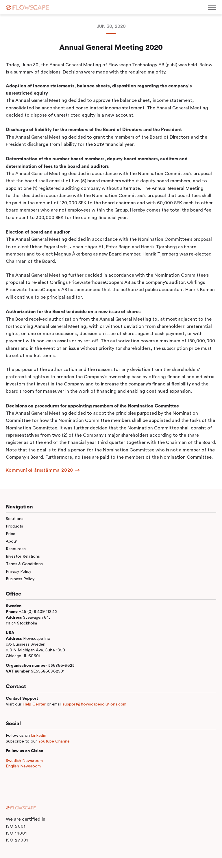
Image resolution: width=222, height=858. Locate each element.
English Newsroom (23, 766)
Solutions (14, 519)
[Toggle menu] (212, 7)
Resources (16, 549)
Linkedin (38, 735)
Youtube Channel (54, 741)
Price (10, 534)
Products (14, 526)
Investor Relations (23, 556)
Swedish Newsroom (24, 760)
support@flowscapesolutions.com (94, 704)
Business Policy (20, 579)
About (12, 541)
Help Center (34, 704)
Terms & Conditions (24, 564)
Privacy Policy (18, 571)
